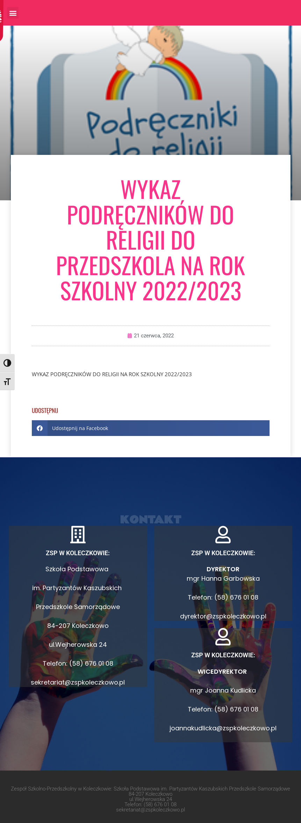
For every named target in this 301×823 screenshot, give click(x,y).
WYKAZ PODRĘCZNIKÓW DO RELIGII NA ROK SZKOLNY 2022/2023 (112, 374)
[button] (13, 13)
